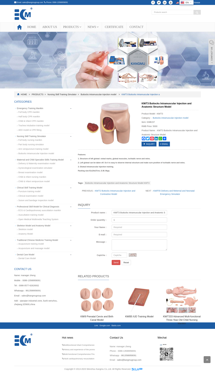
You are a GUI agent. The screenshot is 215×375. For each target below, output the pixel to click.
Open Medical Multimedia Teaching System (38, 219)
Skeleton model (25, 229)
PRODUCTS (72, 27)
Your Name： (100, 227)
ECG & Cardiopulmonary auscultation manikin (39, 210)
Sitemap (147, 369)
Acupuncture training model (31, 244)
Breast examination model (30, 172)
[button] (80, 27)
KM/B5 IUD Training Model (139, 316)
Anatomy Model (25, 234)
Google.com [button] (105, 325)
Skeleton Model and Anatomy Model (33, 225)
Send (116, 262)
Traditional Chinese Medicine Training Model (37, 240)
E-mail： (103, 234)
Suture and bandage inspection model (36, 200)
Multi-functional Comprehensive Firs (79, 354)
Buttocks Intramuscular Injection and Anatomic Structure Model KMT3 (117, 183)
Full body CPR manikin (29, 112)
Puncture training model (29, 191)
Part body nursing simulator (31, 144)
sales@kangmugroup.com (32, 2)
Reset (126, 262)
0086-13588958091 (60, 2)
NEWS (93, 27)
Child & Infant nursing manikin (32, 177)
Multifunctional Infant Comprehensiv (79, 345)
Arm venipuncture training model (33, 149)
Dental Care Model (25, 254)
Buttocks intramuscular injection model (98, 94)
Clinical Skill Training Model (29, 187)
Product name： (99, 212)
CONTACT (136, 27)
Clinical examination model (30, 196)
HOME (31, 27)
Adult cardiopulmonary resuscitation (79, 359)
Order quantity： (99, 220)
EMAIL (164, 144)
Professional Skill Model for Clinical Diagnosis (38, 206)
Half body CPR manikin (29, 116)
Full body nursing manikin (30, 140)
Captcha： (102, 255)
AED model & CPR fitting (30, 130)
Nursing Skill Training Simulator (62, 94)
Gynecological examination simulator (35, 168)
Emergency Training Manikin (30, 108)
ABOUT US (49, 27)
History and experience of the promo (79, 349)
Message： (101, 242)
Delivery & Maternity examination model (36, 163)
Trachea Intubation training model (33, 125)
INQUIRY (149, 144)
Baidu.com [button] (116, 325)
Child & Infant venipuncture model (34, 181)
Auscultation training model (30, 215)
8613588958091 (33, 290)
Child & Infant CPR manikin (31, 121)
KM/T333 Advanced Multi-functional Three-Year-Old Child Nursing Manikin (182, 320)
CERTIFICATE (114, 27)
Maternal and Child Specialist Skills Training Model (40, 160)
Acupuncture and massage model (34, 248)
